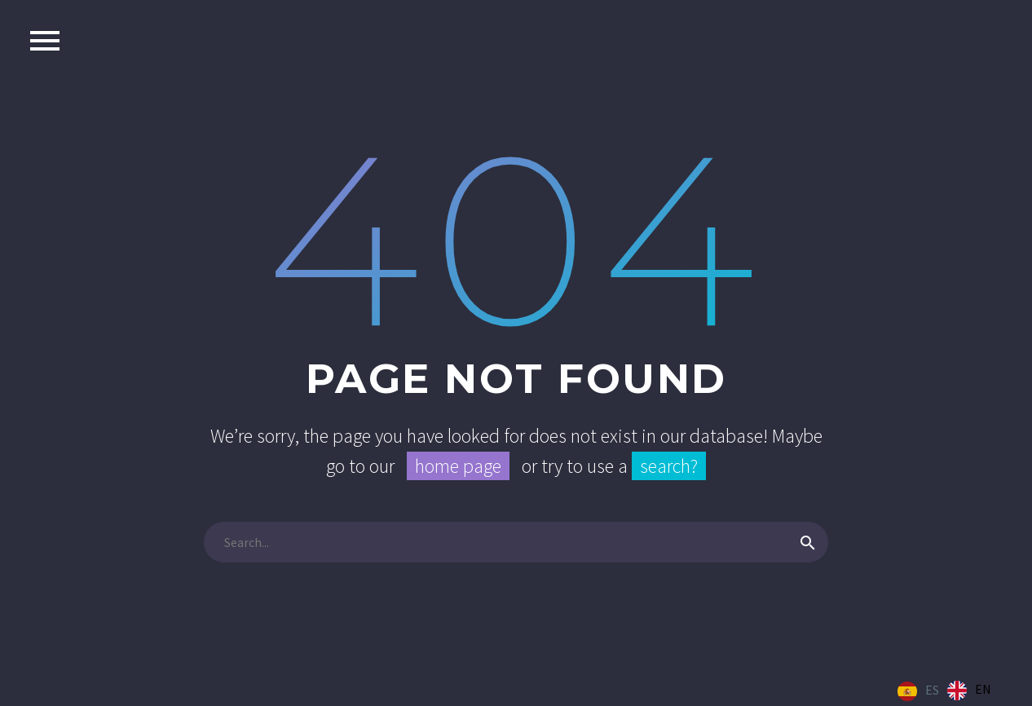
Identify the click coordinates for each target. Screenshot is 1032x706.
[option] (969, 690)
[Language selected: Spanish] (948, 690)
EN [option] (983, 689)
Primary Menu (45, 41)
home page (458, 466)
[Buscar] (516, 542)
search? (669, 466)
